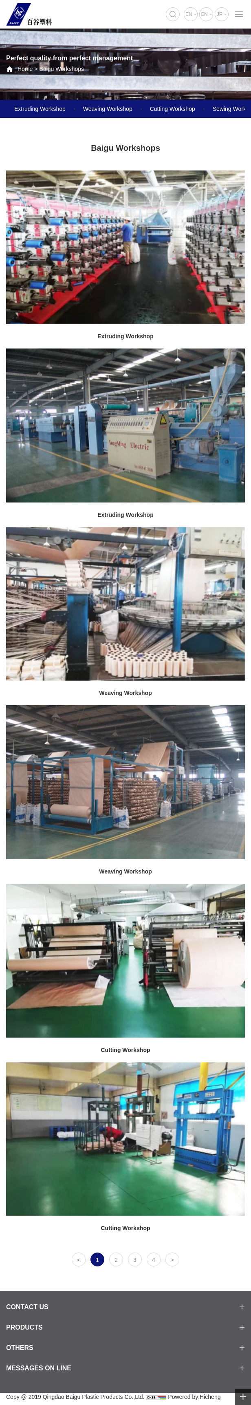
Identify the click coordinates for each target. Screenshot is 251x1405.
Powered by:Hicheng (194, 1397)
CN (203, 14)
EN (188, 14)
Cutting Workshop (172, 109)
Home (25, 69)
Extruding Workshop (40, 109)
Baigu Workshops (62, 69)
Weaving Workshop (107, 109)
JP (219, 14)
